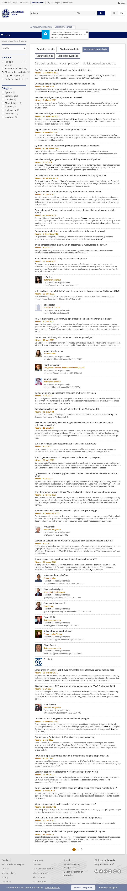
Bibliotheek (68, 2)
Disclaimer (6, 881)
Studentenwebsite (14, 68)
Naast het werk (39, 881)
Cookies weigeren (109, 887)
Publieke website (14, 63)
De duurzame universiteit (44, 868)
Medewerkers (38, 2)
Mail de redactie (9, 873)
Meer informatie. (52, 887)
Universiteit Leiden (9, 2)
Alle (78, 13)
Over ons (37, 864)
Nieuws (14, 106)
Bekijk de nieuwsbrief (104, 864)
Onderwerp (14, 110)
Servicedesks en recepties (13, 864)
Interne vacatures (40, 873)
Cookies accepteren (83, 887)
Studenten (24, 2)
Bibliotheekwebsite (14, 79)
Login (123, 3)
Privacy (5, 877)
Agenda (14, 92)
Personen (14, 113)
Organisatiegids (53, 2)
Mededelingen (14, 103)
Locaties (14, 99)
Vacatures (14, 117)
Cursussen (14, 96)
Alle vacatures (39, 877)
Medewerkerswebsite (10, 41)
